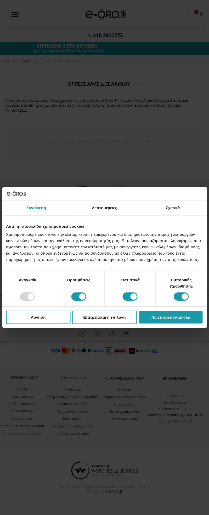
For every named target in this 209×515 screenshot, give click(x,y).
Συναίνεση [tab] (36, 207)
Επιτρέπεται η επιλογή (104, 317)
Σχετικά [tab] (173, 207)
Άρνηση (38, 317)
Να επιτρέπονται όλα (170, 317)
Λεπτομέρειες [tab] (104, 207)
